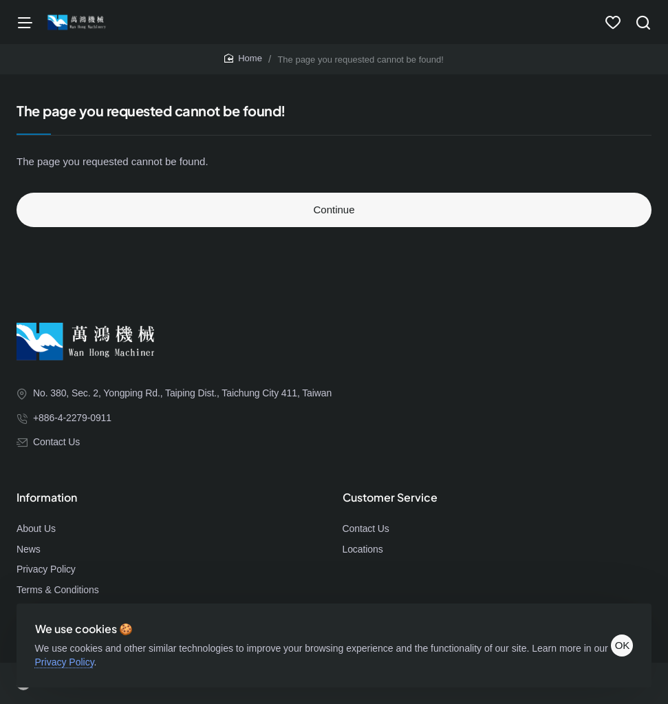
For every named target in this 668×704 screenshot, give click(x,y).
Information (47, 501)
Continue (333, 214)
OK (618, 642)
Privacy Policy (84, 657)
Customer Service (390, 501)
